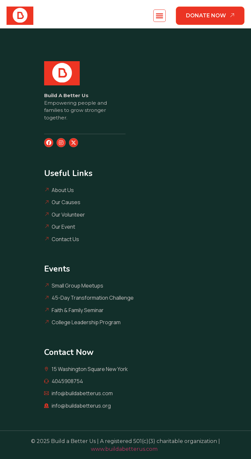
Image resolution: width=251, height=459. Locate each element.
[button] (159, 15)
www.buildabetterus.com (125, 449)
